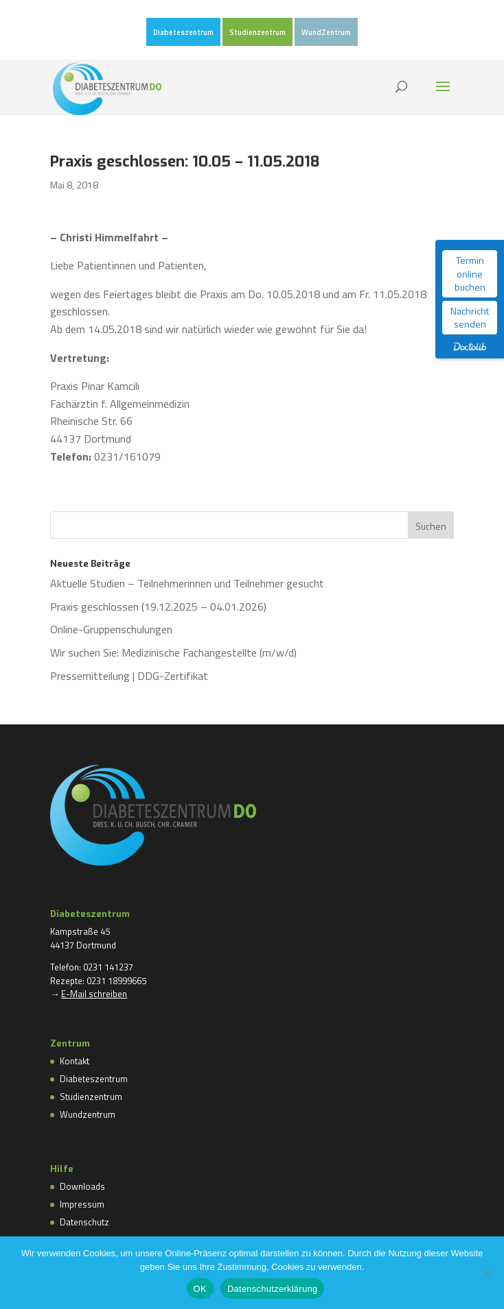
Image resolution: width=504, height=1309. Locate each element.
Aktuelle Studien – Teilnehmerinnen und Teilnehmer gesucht (187, 583)
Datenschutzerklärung (272, 1289)
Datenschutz (84, 1222)
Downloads (82, 1186)
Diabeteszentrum (183, 33)
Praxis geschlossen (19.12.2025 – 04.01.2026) (158, 606)
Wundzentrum (87, 1114)
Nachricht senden (469, 318)
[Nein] (487, 1273)
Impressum (82, 1204)
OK (200, 1289)
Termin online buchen (470, 273)
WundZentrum (326, 33)
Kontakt (74, 1061)
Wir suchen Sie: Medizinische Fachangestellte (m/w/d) (173, 652)
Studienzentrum (257, 33)
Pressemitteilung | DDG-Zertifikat (129, 676)
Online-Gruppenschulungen (111, 629)
